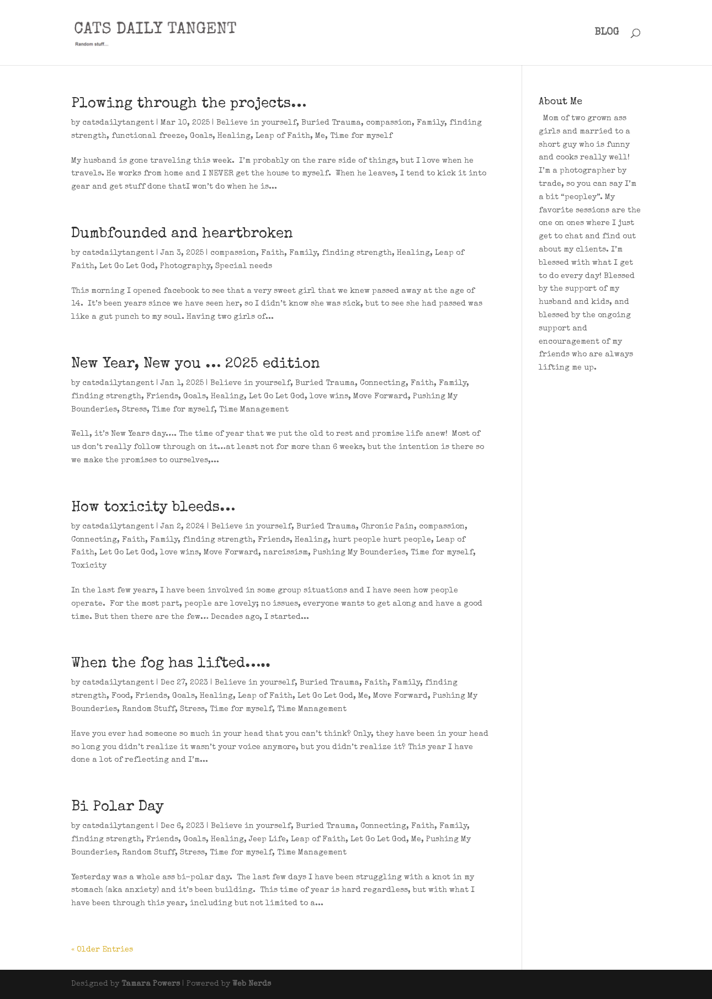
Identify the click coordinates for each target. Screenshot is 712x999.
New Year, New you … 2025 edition (195, 364)
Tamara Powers (150, 984)
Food (120, 696)
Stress (134, 410)
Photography (185, 266)
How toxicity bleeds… (153, 508)
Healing (234, 136)
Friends (162, 396)
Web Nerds (251, 984)
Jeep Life (267, 839)
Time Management (254, 410)
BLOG (606, 33)
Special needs (243, 266)
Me (320, 136)
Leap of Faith (283, 136)
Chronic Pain (387, 527)
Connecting (383, 383)
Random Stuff (148, 709)
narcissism (285, 553)
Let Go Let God (127, 266)
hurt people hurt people (382, 540)
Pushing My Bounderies (359, 553)
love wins (329, 396)
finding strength (357, 253)
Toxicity (89, 566)
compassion (389, 123)
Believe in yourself (256, 123)
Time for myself (361, 136)
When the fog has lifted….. (170, 664)
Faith (272, 253)
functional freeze (148, 136)
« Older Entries (102, 950)
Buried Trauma (331, 123)
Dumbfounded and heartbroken (182, 234)
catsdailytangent (118, 123)
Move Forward (380, 396)
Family (430, 123)
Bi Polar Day (117, 807)
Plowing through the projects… (188, 104)
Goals (201, 136)
